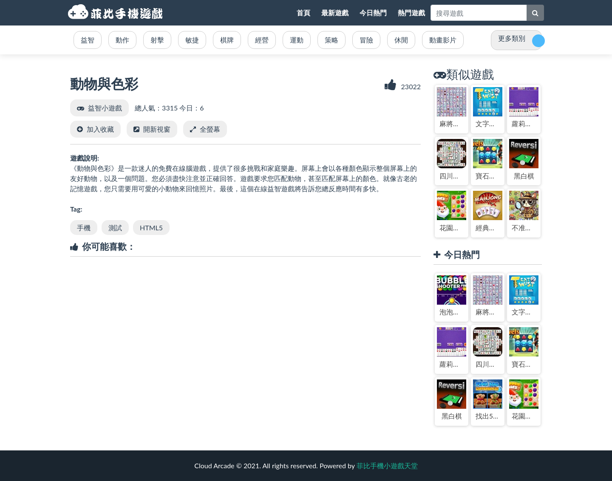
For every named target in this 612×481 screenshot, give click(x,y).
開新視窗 (156, 129)
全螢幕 (210, 129)
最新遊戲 (334, 12)
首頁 (303, 12)
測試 (115, 228)
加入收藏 (100, 129)
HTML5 (151, 228)
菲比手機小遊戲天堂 (116, 12)
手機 (84, 228)
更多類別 (511, 38)
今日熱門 (373, 12)
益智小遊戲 (105, 108)
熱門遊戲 (411, 12)
